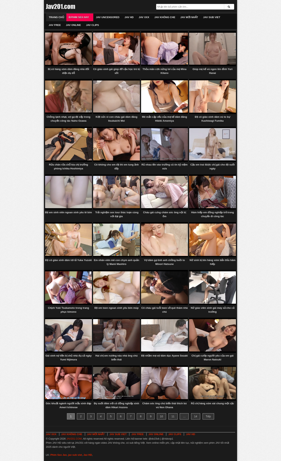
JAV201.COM (74, 438)
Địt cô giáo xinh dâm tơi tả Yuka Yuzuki (68, 260)
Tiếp (208, 416)
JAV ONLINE (73, 25)
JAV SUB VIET (211, 17)
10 (161, 416)
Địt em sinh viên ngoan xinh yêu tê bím (68, 212)
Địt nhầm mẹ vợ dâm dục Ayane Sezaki (164, 355)
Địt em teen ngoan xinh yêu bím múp (116, 307)
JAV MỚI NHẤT (189, 17)
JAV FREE (55, 25)
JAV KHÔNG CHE (164, 17)
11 (173, 416)
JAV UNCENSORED (107, 17)
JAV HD (129, 17)
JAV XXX (144, 17)
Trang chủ (56, 17)
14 (195, 416)
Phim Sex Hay (80, 17)
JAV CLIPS (92, 25)
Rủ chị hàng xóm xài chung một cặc (212, 403)
